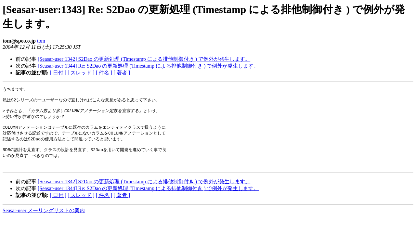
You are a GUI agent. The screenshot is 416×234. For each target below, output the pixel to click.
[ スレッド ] (81, 72)
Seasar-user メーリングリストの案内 (44, 219)
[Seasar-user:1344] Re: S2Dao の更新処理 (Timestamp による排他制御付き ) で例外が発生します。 (148, 66)
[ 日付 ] (58, 72)
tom (41, 41)
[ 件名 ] (104, 72)
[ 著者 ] (121, 72)
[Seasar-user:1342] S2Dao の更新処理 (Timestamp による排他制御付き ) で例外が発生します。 (144, 59)
